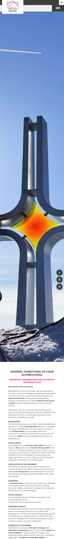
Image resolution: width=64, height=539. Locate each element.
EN (61, 2)
